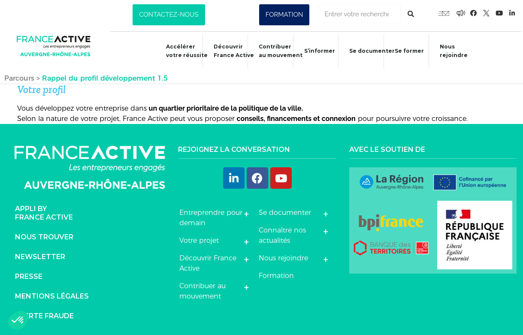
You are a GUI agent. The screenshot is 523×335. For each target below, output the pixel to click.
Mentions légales (52, 293)
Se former (406, 52)
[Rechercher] (410, 14)
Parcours (19, 76)
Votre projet (199, 238)
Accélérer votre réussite (182, 50)
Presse (28, 273)
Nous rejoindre (450, 50)
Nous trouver (44, 234)
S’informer (315, 52)
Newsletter (40, 254)
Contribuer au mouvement (276, 50)
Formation (276, 273)
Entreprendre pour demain (210, 215)
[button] (169, 14)
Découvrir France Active (229, 50)
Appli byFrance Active (44, 210)
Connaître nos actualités (282, 232)
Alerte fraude (44, 313)
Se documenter (368, 52)
